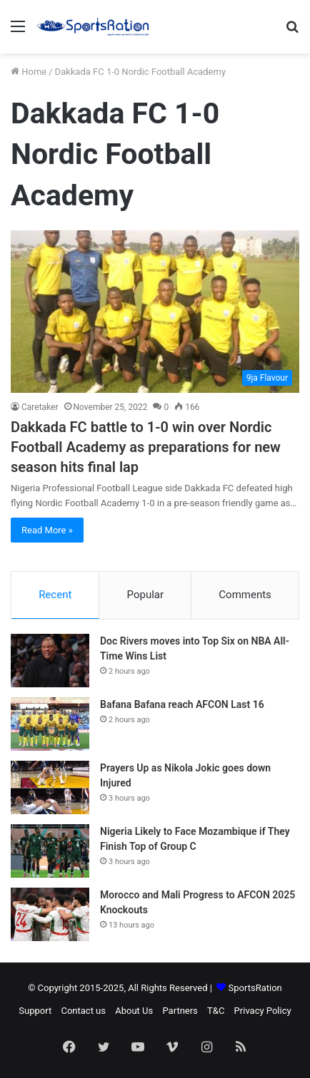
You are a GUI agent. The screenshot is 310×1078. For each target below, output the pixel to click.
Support (35, 1010)
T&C (215, 1010)
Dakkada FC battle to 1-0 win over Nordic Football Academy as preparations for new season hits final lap (146, 447)
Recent (55, 594)
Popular (145, 594)
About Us (134, 1010)
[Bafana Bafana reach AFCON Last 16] (50, 724)
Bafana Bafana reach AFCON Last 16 (182, 704)
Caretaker (40, 407)
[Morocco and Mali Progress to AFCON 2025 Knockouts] (50, 914)
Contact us (83, 1010)
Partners (179, 1010)
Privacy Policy (262, 1010)
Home (28, 71)
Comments (245, 594)
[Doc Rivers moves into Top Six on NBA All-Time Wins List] (50, 660)
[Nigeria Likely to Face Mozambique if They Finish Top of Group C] (50, 851)
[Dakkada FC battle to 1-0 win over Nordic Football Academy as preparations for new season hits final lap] (155, 311)
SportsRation (255, 987)
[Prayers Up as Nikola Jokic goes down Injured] (50, 787)
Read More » (47, 530)
